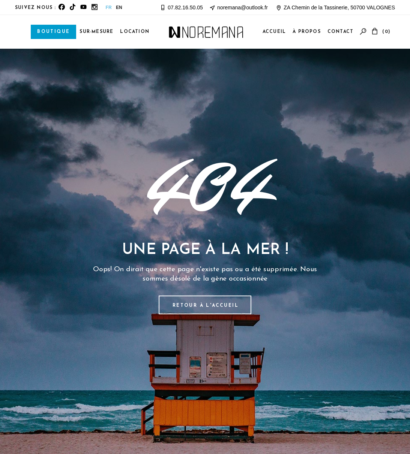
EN (119, 7)
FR (109, 7)
